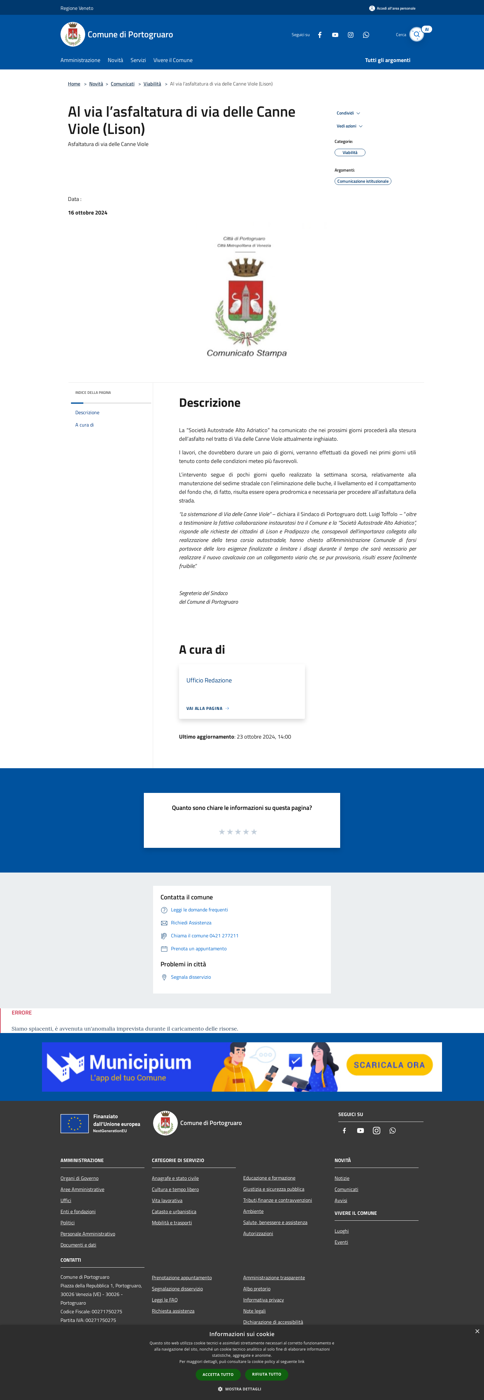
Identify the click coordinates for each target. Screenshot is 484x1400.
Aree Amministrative (82, 1189)
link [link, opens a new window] (301, 1361)
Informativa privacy (263, 1299)
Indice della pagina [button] (93, 392)
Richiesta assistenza (173, 1311)
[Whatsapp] (361, 34)
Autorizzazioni (258, 1233)
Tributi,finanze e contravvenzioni (277, 1200)
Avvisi (341, 1200)
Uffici (65, 1200)
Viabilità (152, 83)
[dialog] (242, 1362)
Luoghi (342, 1231)
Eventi (341, 1242)
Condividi (349, 113)
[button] (242, 1389)
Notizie (342, 1178)
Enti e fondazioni (78, 1211)
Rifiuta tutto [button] (267, 1374)
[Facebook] (315, 34)
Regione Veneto (76, 8)
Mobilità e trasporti (172, 1222)
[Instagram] (346, 34)
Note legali (254, 1311)
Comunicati (123, 83)
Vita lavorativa (167, 1200)
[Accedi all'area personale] (392, 8)
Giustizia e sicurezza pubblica (273, 1189)
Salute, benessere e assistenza (275, 1222)
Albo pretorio (256, 1288)
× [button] (477, 1331)
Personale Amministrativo (87, 1233)
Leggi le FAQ (165, 1299)
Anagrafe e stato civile (175, 1178)
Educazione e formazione (269, 1177)
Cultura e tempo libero (175, 1189)
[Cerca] (416, 34)
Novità (96, 83)
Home (74, 83)
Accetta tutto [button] (218, 1374)
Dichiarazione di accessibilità (273, 1322)
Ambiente (253, 1211)
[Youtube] (330, 34)
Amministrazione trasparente (274, 1277)
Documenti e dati (78, 1244)
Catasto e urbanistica (174, 1211)
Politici (67, 1222)
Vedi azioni (351, 126)
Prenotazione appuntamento (182, 1277)
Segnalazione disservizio (177, 1288)
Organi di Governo (79, 1178)
